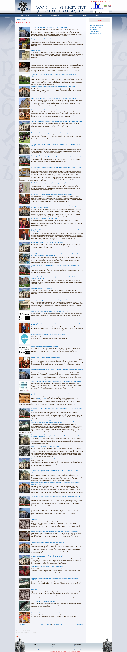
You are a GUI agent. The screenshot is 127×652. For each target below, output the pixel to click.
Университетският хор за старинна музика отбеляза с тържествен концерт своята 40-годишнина (56, 458)
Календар (92, 39)
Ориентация (108, 1)
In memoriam (34, 519)
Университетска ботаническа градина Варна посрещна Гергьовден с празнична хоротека (54, 133)
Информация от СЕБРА (95, 33)
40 (58, 624)
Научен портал (55, 646)
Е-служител (36, 647)
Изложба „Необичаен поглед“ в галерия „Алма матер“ (45, 446)
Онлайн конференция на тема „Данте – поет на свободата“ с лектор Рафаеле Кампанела (54, 508)
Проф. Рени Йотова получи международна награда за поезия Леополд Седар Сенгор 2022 (54, 86)
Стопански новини (94, 31)
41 (59, 624)
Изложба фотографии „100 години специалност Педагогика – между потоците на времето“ (54, 109)
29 (41, 624)
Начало (18, 19)
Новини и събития (94, 23)
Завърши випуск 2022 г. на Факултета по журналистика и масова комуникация (51, 194)
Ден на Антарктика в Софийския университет (43, 601)
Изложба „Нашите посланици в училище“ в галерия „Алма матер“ (48, 183)
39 (56, 624)
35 (50, 624)
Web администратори (78, 647)
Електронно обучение (56, 645)
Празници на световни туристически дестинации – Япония (46, 62)
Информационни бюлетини (96, 25)
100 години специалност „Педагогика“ (41, 39)
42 (61, 624)
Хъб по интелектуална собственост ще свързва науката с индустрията (49, 27)
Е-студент (36, 645)
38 (54, 624)
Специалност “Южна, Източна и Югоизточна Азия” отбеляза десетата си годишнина (53, 612)
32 (45, 624)
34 (48, 624)
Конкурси (92, 35)
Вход (91, 1)
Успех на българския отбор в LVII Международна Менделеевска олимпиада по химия (53, 98)
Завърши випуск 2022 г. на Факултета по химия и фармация (46, 357)
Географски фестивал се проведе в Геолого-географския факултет (48, 334)
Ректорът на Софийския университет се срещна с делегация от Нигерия (49, 242)
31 (44, 624)
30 (42, 624)
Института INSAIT (42, 398)
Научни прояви (93, 37)
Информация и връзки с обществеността (82, 645)
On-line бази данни (56, 649)
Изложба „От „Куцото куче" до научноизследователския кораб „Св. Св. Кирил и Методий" (54, 531)
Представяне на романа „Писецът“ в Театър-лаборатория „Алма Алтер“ (49, 311)
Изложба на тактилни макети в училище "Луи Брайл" (45, 346)
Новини (23, 19)
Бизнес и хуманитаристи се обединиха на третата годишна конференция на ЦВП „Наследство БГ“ (56, 381)
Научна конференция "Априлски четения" (42, 288)
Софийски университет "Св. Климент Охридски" (35, 7)
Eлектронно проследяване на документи (82, 646)
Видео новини (93, 29)
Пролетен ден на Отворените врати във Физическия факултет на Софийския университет (54, 300)
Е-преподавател (37, 646)
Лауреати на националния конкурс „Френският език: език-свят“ (47, 542)
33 (47, 624)
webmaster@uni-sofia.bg (75, 651)
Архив (91, 42)
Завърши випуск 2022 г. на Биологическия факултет (44, 218)
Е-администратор (37, 649)
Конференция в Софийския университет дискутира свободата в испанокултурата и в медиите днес (56, 156)
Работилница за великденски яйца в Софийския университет (47, 566)
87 (63, 624)
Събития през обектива (95, 27)
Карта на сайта (98, 1)
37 (53, 624)
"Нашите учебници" (36, 50)
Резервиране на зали (56, 647)
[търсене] (100, 12)
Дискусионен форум (78, 649)
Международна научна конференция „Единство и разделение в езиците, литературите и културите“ (57, 121)
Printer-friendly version (17, 637)
